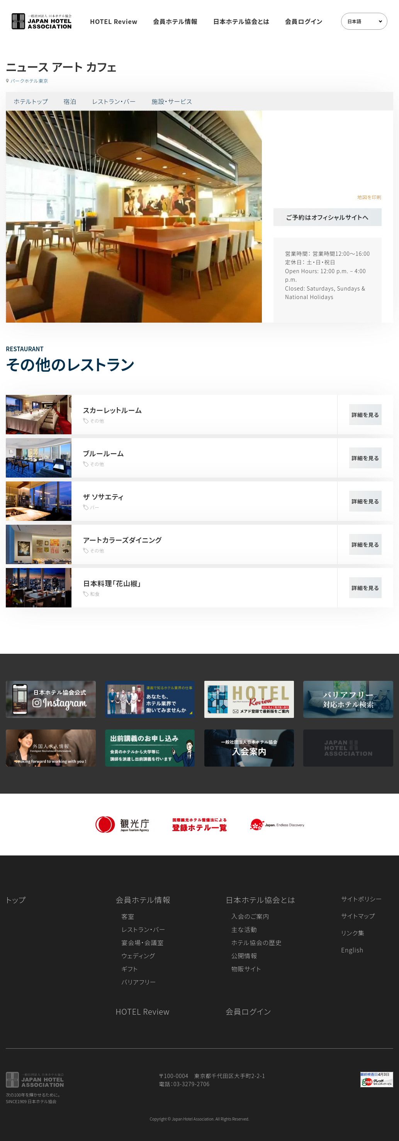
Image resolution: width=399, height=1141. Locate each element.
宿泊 (69, 101)
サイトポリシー (361, 898)
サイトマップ (358, 915)
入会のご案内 (250, 916)
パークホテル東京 (29, 80)
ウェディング (138, 955)
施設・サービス (171, 101)
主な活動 (244, 929)
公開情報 (244, 955)
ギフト (129, 968)
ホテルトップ (31, 101)
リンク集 (353, 932)
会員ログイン (304, 21)
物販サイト (246, 968)
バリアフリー (138, 981)
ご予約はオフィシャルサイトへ (327, 217)
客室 (127, 916)
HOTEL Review (114, 21)
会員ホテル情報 (175, 21)
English (352, 949)
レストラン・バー (114, 101)
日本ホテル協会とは (241, 21)
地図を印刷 (369, 197)
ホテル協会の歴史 (256, 942)
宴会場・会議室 (142, 942)
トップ (16, 899)
